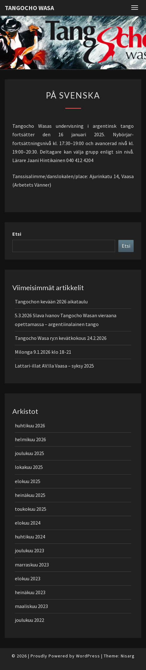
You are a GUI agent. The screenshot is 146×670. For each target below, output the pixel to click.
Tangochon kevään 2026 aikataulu (51, 301)
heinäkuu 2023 (30, 592)
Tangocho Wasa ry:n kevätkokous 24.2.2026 (61, 338)
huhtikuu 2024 (30, 536)
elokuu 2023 (27, 578)
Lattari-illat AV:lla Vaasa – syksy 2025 (54, 366)
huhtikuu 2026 (30, 425)
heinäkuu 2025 (30, 495)
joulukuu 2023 (29, 550)
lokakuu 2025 (29, 467)
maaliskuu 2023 (31, 606)
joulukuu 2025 (29, 453)
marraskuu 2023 (32, 564)
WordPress (88, 656)
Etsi (16, 234)
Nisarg (128, 656)
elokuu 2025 (27, 481)
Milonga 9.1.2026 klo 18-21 (43, 352)
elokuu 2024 (27, 523)
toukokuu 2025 (30, 509)
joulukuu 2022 (29, 620)
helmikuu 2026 (30, 439)
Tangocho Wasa (29, 8)
